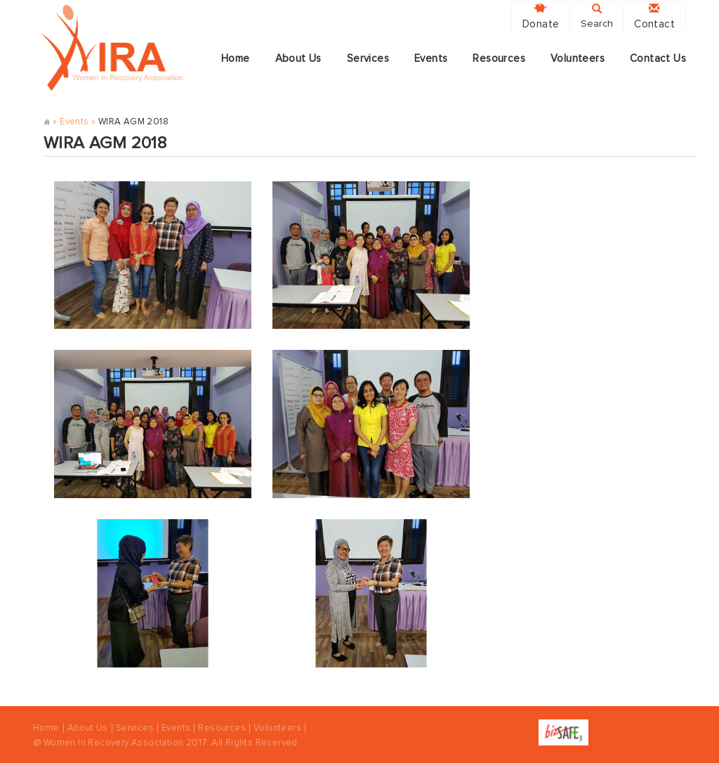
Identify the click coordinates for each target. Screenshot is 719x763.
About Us (298, 58)
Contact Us (658, 58)
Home (235, 58)
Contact (654, 17)
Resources (499, 58)
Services (368, 58)
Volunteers (577, 58)
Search (597, 16)
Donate (540, 17)
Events (430, 58)
